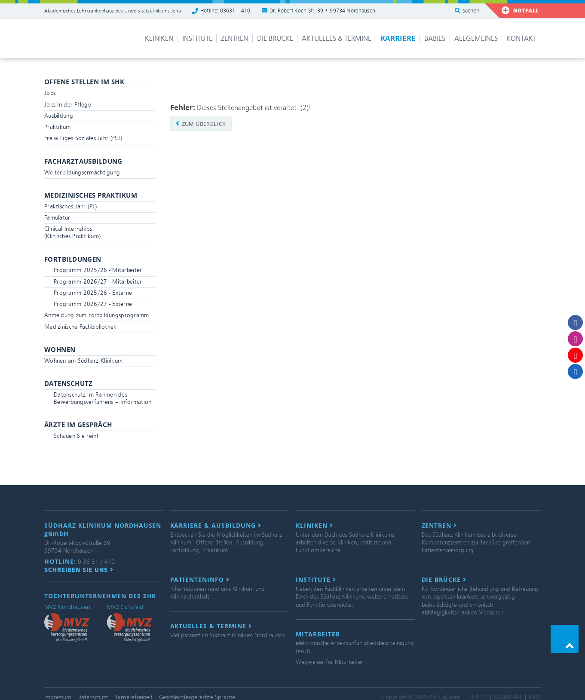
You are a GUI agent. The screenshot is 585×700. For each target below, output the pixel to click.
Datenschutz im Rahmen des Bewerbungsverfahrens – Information (103, 398)
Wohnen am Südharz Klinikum (83, 361)
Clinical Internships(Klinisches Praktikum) (72, 232)
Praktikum (57, 127)
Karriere (398, 38)
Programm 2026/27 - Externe (93, 304)
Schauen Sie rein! (76, 436)
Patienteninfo (200, 580)
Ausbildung (58, 116)
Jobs (49, 93)
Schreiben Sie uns (78, 569)
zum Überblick (201, 124)
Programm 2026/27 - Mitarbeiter (98, 281)
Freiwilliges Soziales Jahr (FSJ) (83, 138)
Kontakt (521, 38)
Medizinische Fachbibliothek (80, 327)
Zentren (234, 38)
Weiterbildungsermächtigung (82, 172)
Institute (197, 38)
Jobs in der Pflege (67, 104)
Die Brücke (275, 38)
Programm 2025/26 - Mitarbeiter (98, 270)
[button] (565, 639)
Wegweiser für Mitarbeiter (329, 662)
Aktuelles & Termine (336, 38)
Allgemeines (476, 38)
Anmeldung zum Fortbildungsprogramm (96, 315)
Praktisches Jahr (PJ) (70, 206)
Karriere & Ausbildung (216, 525)
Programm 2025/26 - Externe (93, 293)
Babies (434, 38)
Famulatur (57, 217)
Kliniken (159, 38)
